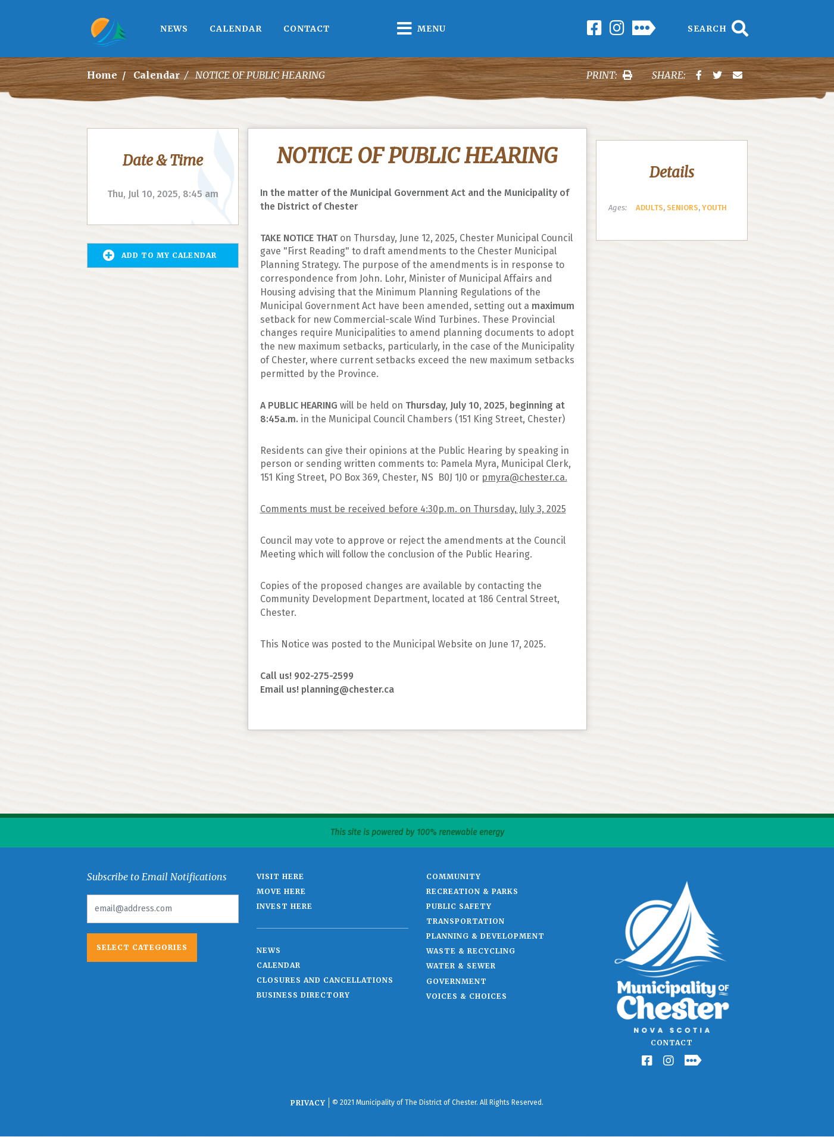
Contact (306, 28)
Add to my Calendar (160, 255)
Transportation (465, 921)
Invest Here (285, 906)
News (174, 28)
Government (456, 981)
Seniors (682, 207)
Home (102, 75)
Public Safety (459, 906)
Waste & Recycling (471, 950)
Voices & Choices (466, 996)
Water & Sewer (461, 965)
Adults (649, 207)
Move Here (281, 891)
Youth (714, 207)
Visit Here (280, 876)
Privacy (308, 1102)
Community (453, 876)
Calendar (236, 28)
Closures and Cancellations (325, 980)
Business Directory (303, 994)
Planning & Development (485, 936)
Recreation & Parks (472, 891)
